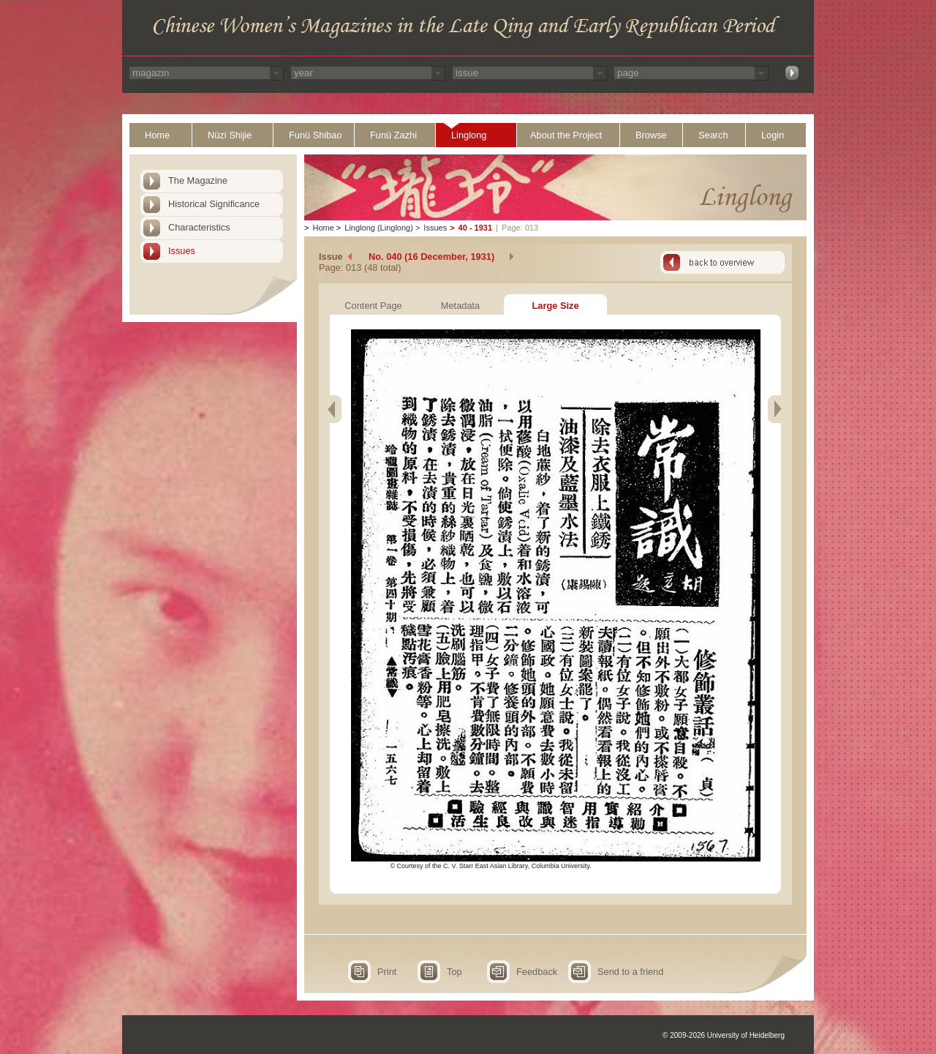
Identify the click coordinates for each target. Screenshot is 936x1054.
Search (713, 135)
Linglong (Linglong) (378, 227)
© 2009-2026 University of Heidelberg (724, 1035)
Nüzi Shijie (230, 135)
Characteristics (199, 227)
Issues (181, 250)
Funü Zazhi (393, 135)
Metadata (460, 305)
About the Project (566, 135)
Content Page (372, 305)
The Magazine (197, 180)
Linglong (468, 135)
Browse (651, 135)
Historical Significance (214, 203)
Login (772, 135)
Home (157, 135)
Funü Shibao (315, 135)
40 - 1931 (475, 227)
